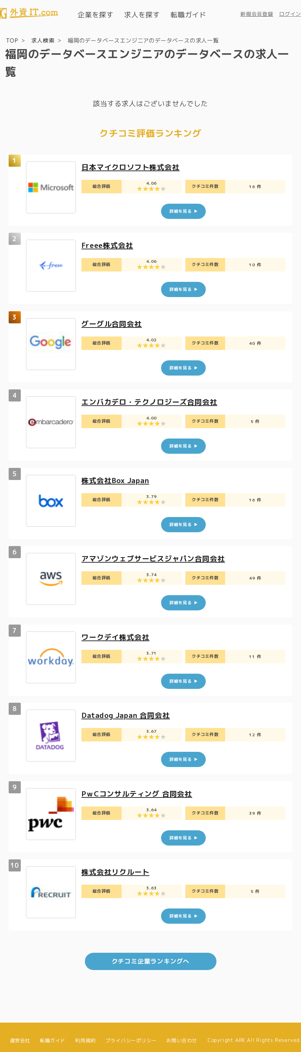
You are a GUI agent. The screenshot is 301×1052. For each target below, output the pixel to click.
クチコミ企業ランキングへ (151, 955)
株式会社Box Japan (117, 477)
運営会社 (20, 1034)
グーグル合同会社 (112, 322)
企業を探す (96, 14)
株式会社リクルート (116, 866)
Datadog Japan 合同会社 (128, 710)
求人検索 (42, 40)
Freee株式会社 (108, 244)
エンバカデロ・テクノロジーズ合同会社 (152, 399)
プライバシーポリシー (131, 1034)
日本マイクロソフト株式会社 (132, 166)
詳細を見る (180, 210)
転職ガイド (188, 14)
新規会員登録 (256, 14)
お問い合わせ (181, 1034)
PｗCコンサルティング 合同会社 (139, 788)
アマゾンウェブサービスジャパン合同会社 (156, 555)
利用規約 (85, 1034)
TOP (12, 40)
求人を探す (142, 14)
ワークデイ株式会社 (116, 633)
